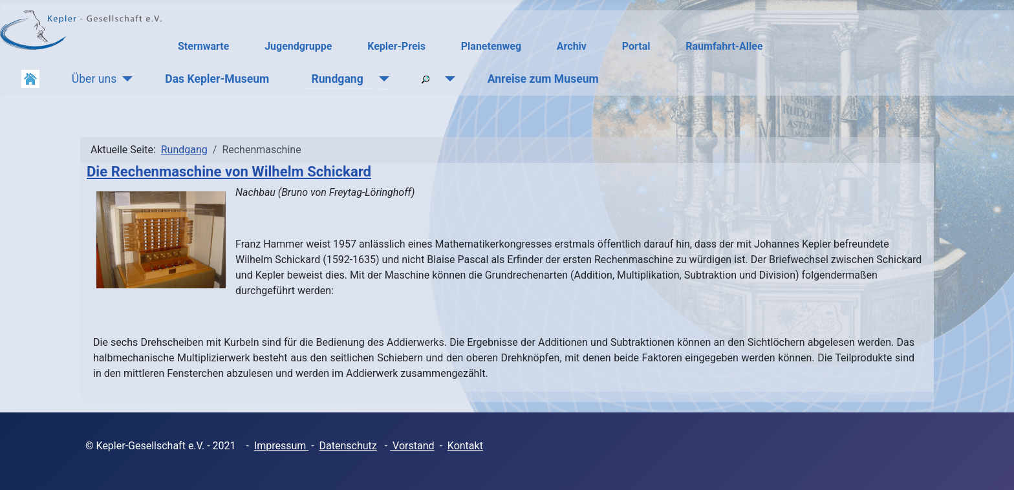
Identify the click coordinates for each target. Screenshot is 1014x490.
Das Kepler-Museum (217, 78)
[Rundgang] (381, 79)
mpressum (282, 446)
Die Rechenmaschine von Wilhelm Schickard (229, 171)
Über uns (94, 78)
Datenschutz (348, 446)
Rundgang (337, 78)
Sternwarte (203, 46)
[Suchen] (447, 79)
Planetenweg (491, 46)
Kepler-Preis (396, 46)
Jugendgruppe (298, 46)
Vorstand (412, 446)
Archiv (572, 46)
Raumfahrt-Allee (723, 46)
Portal (636, 46)
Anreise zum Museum (543, 78)
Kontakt (465, 446)
